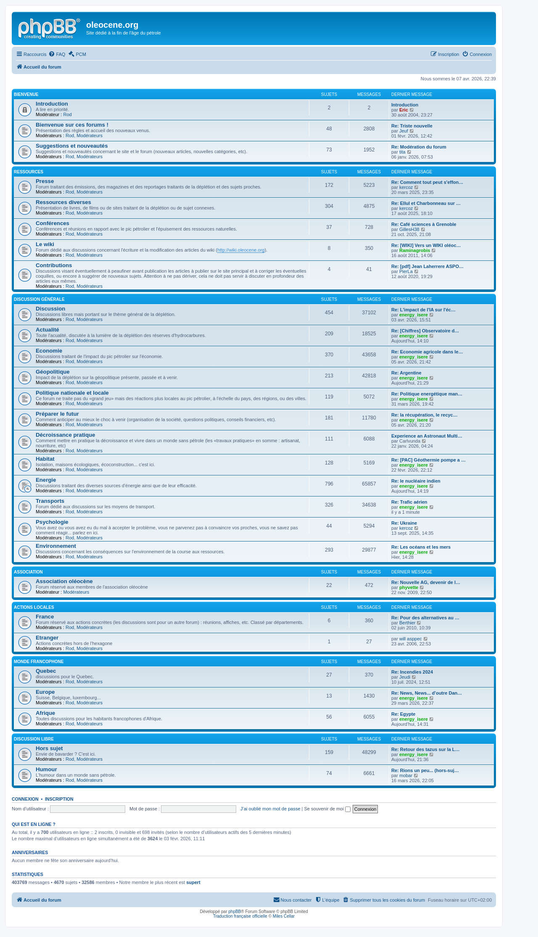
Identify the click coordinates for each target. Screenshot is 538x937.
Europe (45, 692)
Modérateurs (89, 135)
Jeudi (404, 677)
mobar (405, 775)
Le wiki (45, 244)
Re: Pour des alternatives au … (425, 617)
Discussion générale (39, 299)
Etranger (47, 637)
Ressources (28, 172)
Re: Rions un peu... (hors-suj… (425, 770)
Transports (50, 501)
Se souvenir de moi (327, 808)
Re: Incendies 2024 (412, 671)
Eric (403, 109)
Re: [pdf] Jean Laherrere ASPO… (427, 266)
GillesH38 (409, 229)
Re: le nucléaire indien (415, 480)
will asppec (410, 638)
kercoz (406, 187)
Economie (49, 351)
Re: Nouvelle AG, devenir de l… (425, 582)
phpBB (234, 911)
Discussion (50, 308)
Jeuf (403, 130)
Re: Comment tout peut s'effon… (427, 182)
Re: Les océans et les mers (421, 546)
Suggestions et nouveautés (72, 146)
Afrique (45, 713)
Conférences (52, 223)
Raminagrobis (414, 250)
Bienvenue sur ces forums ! (72, 125)
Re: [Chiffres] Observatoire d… (425, 330)
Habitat (45, 459)
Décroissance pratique (65, 435)
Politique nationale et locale (72, 393)
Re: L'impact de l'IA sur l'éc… (423, 309)
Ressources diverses (63, 202)
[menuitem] (56, 54)
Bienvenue (26, 94)
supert (193, 882)
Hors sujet (49, 748)
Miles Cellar (284, 916)
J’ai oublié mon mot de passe (270, 808)
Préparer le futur (57, 414)
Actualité (47, 329)
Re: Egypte (403, 714)
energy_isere (413, 314)
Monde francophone (38, 661)
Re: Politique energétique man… (426, 393)
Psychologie (52, 522)
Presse (45, 181)
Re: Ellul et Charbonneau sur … (426, 203)
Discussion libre (34, 739)
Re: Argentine (406, 372)
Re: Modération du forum (418, 146)
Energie (46, 480)
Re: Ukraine (404, 523)
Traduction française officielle (240, 916)
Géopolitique (53, 372)
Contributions (54, 265)
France (45, 616)
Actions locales (34, 607)
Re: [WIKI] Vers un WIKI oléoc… (426, 245)
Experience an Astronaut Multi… (426, 435)
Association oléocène (64, 581)
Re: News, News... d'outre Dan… (426, 692)
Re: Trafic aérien (409, 501)
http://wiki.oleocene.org (241, 249)
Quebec (46, 671)
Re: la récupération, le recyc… (424, 414)
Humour (46, 769)
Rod (67, 114)
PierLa (406, 271)
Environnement (56, 546)
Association (28, 572)
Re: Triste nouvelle (412, 125)
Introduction (52, 104)
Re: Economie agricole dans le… (427, 351)
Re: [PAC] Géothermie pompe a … (428, 459)
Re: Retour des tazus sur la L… (425, 749)
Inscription (59, 799)
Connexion (25, 799)
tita (402, 151)
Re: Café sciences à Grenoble (423, 224)
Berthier (407, 622)
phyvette (408, 587)
